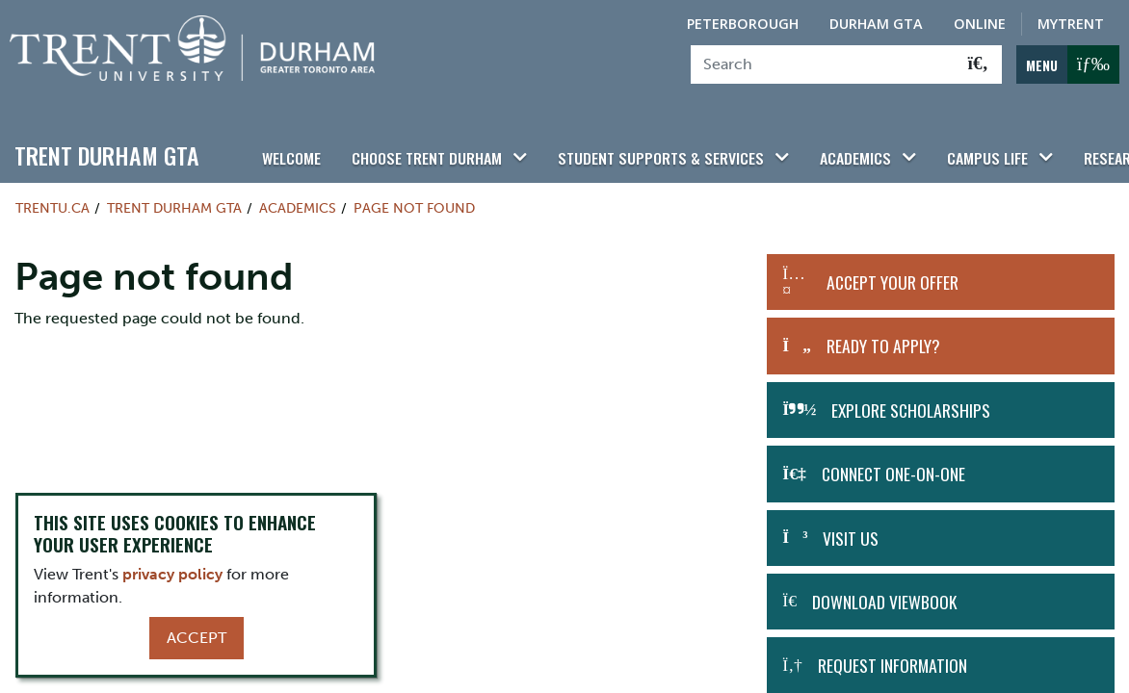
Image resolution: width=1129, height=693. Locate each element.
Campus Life (953, 147)
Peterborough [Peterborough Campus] (743, 23)
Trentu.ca (52, 198)
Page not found (414, 198)
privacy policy (172, 574)
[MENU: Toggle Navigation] (1067, 64)
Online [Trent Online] (980, 23)
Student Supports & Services (643, 147)
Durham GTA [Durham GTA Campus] (876, 23)
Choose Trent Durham (420, 147)
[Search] (823, 64)
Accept (196, 638)
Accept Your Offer (892, 272)
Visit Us (851, 527)
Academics (827, 147)
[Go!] (978, 64)
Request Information (892, 655)
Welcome (290, 147)
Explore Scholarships (910, 399)
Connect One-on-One (893, 463)
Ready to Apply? (883, 335)
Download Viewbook (884, 591)
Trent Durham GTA (106, 145)
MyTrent (1070, 23)
